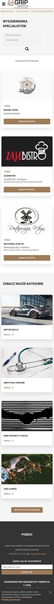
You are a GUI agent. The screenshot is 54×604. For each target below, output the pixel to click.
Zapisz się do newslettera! (27, 561)
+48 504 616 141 (17, 554)
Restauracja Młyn (14, 244)
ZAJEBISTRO (10, 176)
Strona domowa (7, 11)
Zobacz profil (27, 121)
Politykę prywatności (10, 600)
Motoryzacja (11, 330)
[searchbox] (17, 44)
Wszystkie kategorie (27, 510)
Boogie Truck (11, 110)
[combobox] (22, 42)
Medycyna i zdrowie (14, 383)
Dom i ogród (10, 489)
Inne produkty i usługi (16, 436)
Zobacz (8, 334)
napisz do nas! (38, 554)
